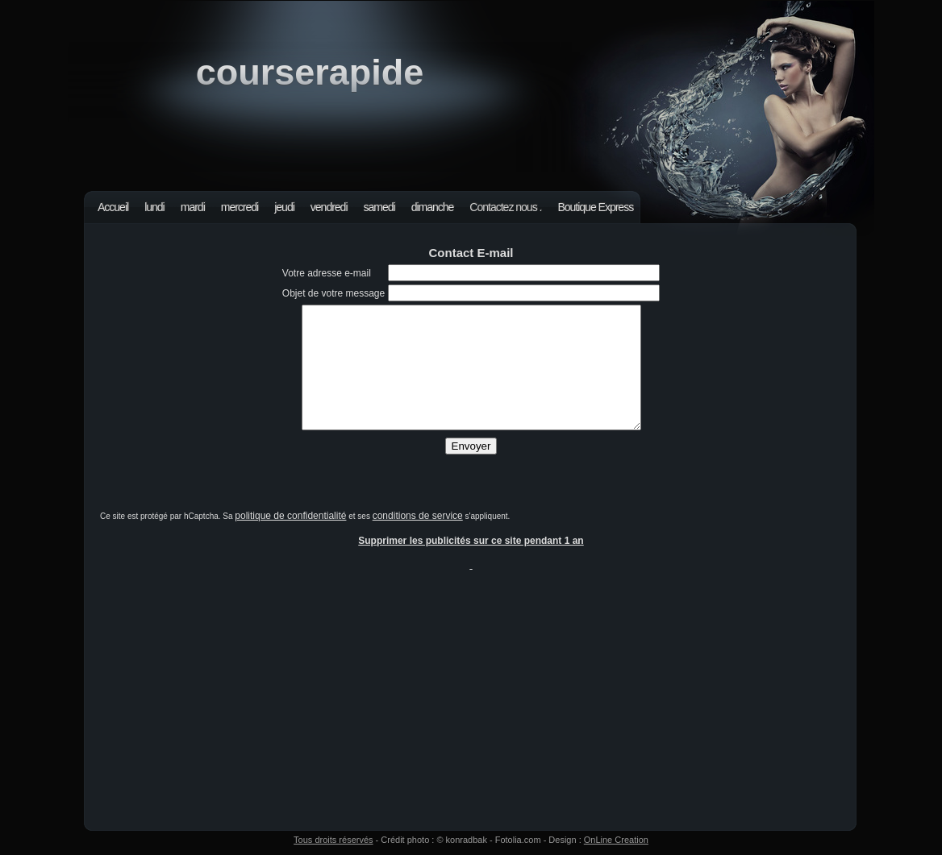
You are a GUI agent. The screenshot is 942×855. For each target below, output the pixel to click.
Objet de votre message (333, 293)
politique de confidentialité (290, 515)
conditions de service (418, 515)
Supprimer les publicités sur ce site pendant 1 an (470, 540)
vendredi (329, 207)
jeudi (284, 207)
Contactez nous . (505, 207)
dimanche (432, 207)
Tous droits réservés (333, 840)
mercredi (239, 207)
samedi (379, 207)
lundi (154, 207)
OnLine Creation (616, 840)
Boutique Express (595, 207)
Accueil (113, 207)
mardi (193, 207)
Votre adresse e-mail (326, 273)
